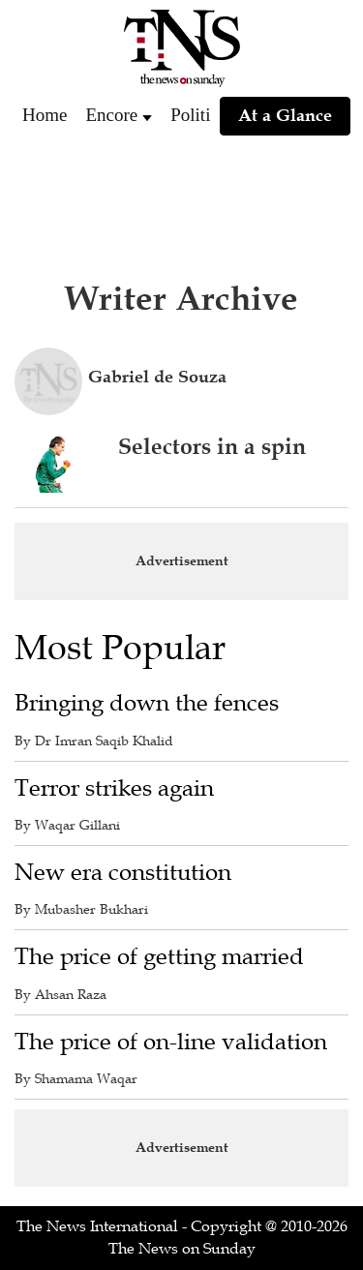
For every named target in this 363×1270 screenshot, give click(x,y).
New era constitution (123, 873)
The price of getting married (159, 957)
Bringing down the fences (147, 703)
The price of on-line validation (171, 1042)
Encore (111, 115)
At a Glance (285, 115)
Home (44, 115)
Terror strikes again (114, 788)
